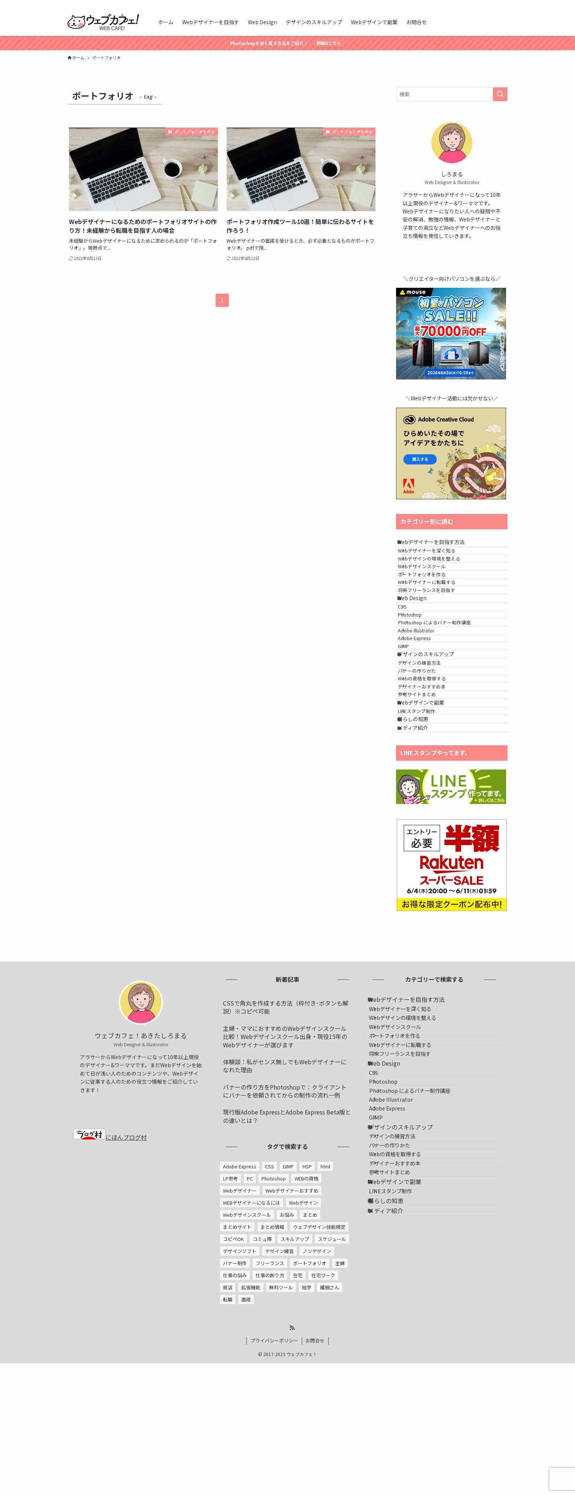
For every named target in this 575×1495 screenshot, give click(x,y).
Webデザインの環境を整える (439, 573)
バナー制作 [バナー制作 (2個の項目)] (235, 1407)
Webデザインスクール (432, 587)
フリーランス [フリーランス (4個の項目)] (270, 1407)
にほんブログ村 (110, 1281)
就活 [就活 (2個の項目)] (227, 1431)
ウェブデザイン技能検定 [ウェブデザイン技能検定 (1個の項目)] (319, 1371)
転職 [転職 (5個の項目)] (227, 1443)
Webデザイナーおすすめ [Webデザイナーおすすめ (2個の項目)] (291, 1334)
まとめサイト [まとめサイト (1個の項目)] (237, 1371)
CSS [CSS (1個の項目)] (269, 1310)
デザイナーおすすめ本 (431, 796)
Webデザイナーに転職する (436, 614)
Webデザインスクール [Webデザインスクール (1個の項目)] (247, 1359)
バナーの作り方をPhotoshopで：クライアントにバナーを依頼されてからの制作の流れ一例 (285, 1235)
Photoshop (420, 671)
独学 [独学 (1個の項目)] (306, 1431)
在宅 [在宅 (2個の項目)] (298, 1419)
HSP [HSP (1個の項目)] (307, 1310)
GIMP (413, 726)
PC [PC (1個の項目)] (250, 1322)
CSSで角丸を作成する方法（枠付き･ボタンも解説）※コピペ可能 (285, 1151)
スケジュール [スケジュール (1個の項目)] (332, 1383)
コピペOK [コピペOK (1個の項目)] (233, 1383)
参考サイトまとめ (427, 810)
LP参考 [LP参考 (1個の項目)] (230, 1322)
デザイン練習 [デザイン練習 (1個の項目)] (279, 1395)
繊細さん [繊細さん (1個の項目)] (329, 1431)
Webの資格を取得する (432, 782)
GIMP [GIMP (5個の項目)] (288, 1310)
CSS (412, 657)
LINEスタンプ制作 (426, 839)
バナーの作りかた (427, 769)
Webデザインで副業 (428, 825)
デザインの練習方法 (429, 755)
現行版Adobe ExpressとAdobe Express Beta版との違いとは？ (287, 1260)
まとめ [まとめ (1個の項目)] (310, 1359)
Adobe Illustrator (426, 698)
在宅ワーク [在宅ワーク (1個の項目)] (323, 1419)
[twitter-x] (483, 4)
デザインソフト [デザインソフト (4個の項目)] (239, 1395)
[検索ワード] (452, 94)
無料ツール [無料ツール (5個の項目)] (281, 1431)
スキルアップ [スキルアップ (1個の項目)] (295, 1383)
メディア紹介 (420, 869)
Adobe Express (424, 712)
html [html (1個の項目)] (325, 1310)
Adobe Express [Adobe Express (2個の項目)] (239, 1310)
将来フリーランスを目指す (436, 628)
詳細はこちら (328, 43)
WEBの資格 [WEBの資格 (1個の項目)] (306, 1322)
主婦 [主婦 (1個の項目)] (340, 1407)
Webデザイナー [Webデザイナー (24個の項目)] (240, 1334)
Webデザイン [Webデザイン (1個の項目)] (303, 1347)
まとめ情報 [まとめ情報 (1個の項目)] (272, 1371)
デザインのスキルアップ (433, 741)
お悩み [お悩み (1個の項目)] (287, 1359)
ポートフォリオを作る (431, 601)
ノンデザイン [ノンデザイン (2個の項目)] (317, 1395)
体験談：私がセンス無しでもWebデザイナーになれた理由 (285, 1210)
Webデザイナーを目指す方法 (438, 545)
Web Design (419, 643)
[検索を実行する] (500, 94)
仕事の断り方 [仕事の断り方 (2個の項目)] (270, 1419)
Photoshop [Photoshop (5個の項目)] (273, 1322)
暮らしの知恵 (420, 853)
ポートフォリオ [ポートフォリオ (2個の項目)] (309, 1407)
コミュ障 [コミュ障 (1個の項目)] (262, 1383)
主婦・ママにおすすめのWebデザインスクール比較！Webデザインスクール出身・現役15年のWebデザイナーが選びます (285, 1181)
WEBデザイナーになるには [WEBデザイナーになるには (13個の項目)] (251, 1347)
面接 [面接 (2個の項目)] (246, 1443)
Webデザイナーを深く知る (436, 560)
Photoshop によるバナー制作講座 (447, 685)
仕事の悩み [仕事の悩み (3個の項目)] (235, 1419)
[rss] (493, 4)
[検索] (503, 4)
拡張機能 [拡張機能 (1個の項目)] (250, 1431)
